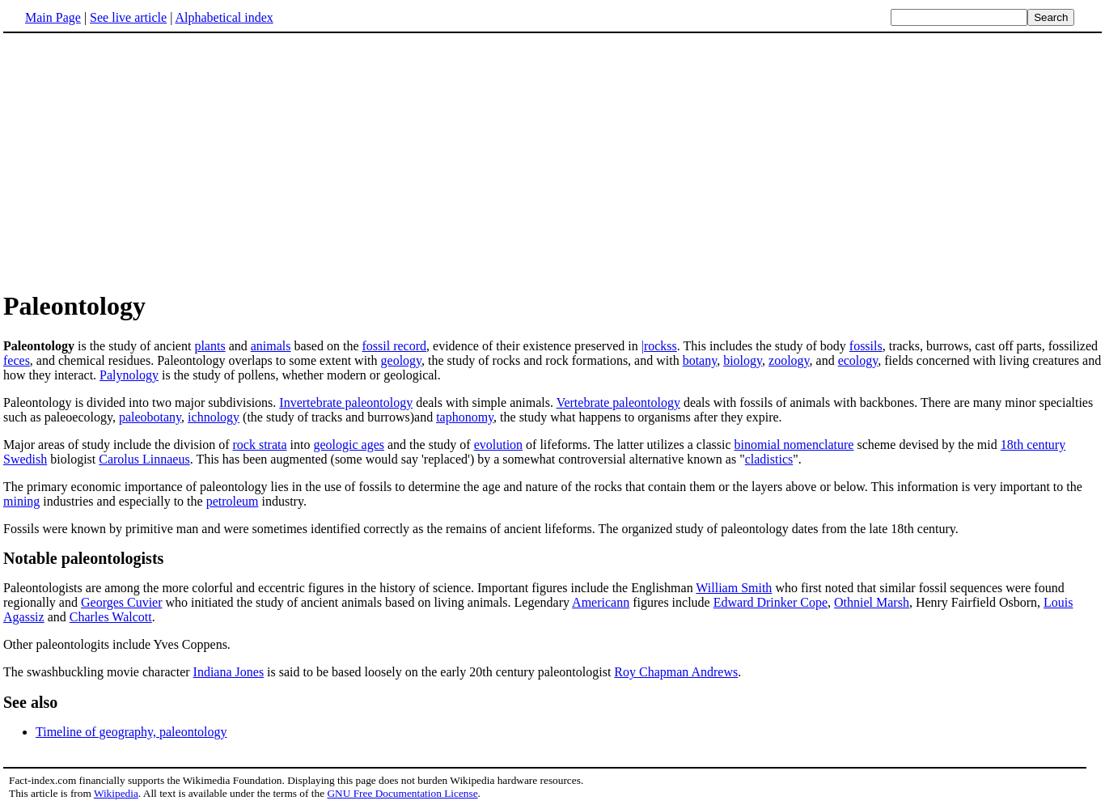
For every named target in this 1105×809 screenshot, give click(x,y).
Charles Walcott (111, 617)
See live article (128, 17)
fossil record (394, 346)
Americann (600, 602)
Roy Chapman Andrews (676, 672)
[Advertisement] (139, 161)
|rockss (659, 346)
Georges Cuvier (122, 602)
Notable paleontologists (83, 558)
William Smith (734, 588)
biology (742, 360)
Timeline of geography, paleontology (131, 732)
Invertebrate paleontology (346, 402)
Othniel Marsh (871, 602)
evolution (498, 444)
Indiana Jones (229, 672)
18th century (1033, 444)
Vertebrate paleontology (618, 402)
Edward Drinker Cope (770, 602)
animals (271, 346)
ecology (858, 360)
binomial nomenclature (793, 444)
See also (30, 702)
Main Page (53, 17)
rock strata (260, 444)
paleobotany (150, 417)
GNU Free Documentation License (402, 793)
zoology (789, 360)
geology (401, 360)
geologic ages (348, 444)
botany (700, 360)
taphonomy (464, 417)
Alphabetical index (224, 17)
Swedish (25, 459)
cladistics (769, 459)
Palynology (129, 375)
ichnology (213, 417)
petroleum (232, 501)
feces (16, 360)
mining (21, 501)
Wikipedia (116, 793)
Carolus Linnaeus (144, 459)
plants (209, 346)
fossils (866, 346)
